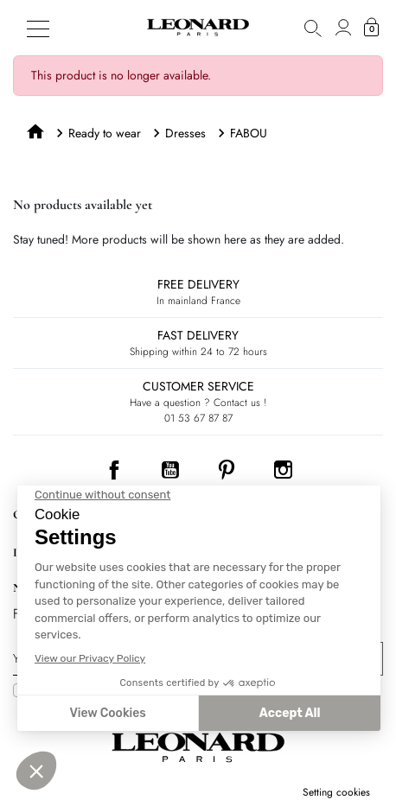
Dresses (185, 133)
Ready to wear (104, 133)
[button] (313, 27)
